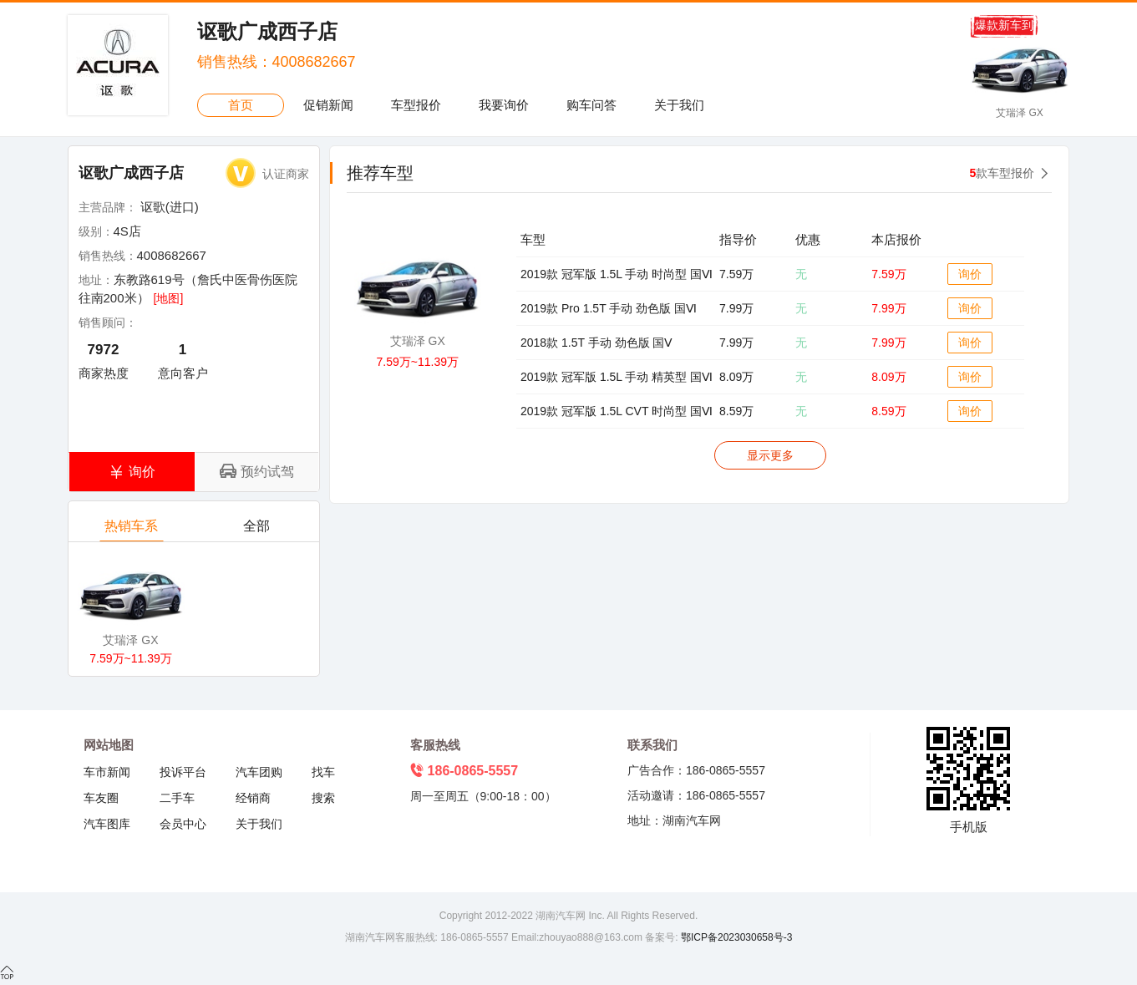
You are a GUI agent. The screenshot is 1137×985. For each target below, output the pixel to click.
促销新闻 (328, 105)
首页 (240, 105)
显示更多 (770, 455)
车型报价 (416, 105)
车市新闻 (107, 772)
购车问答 (591, 105)
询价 (970, 274)
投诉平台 (183, 772)
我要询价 (504, 105)
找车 (323, 772)
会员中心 (183, 823)
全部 (257, 530)
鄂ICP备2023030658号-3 (735, 937)
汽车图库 (107, 823)
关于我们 (679, 105)
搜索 (323, 798)
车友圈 (101, 798)
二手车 (177, 798)
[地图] (169, 298)
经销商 (253, 798)
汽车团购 (259, 772)
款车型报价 (1002, 173)
